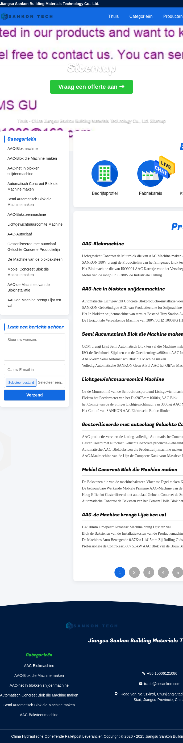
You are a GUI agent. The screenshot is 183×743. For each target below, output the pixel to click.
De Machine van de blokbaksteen (35, 259)
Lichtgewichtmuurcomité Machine (35, 224)
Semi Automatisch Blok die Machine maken (29, 202)
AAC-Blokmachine (22, 148)
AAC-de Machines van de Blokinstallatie (28, 287)
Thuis (113, 16)
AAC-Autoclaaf (19, 234)
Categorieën (140, 16)
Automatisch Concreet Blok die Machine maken (32, 186)
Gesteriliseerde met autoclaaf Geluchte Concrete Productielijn (33, 247)
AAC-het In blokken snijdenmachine (23, 171)
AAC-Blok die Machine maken (32, 158)
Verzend (34, 395)
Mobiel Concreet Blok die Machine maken (28, 272)
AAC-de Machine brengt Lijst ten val (34, 303)
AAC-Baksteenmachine (26, 214)
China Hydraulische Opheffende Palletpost (46, 736)
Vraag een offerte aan (88, 86)
